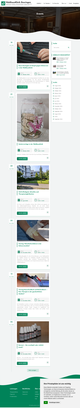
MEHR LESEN (22, 87)
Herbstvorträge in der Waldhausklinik (31, 144)
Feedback (37, 394)
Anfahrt (36, 392)
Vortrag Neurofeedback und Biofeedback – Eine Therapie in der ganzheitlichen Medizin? (33, 291)
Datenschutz (25, 392)
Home (37, 16)
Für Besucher (55, 3)
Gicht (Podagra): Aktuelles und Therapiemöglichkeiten (29, 193)
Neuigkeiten (76, 3)
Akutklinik (39, 3)
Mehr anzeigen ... (33, 370)
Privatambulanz (13, 397)
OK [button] (45, 402)
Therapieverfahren (14, 392)
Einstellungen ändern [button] (54, 402)
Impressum (24, 394)
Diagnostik (12, 394)
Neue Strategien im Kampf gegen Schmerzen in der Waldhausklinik (30, 66)
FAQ (36, 399)
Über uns (64, 3)
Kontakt (36, 397)
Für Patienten (47, 3)
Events (70, 3)
